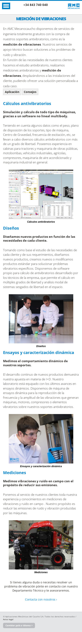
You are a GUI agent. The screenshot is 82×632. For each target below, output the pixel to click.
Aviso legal (8, 619)
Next (78, 194)
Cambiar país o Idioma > (19, 625)
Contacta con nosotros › (41, 599)
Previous (5, 194)
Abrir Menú (6, 6)
